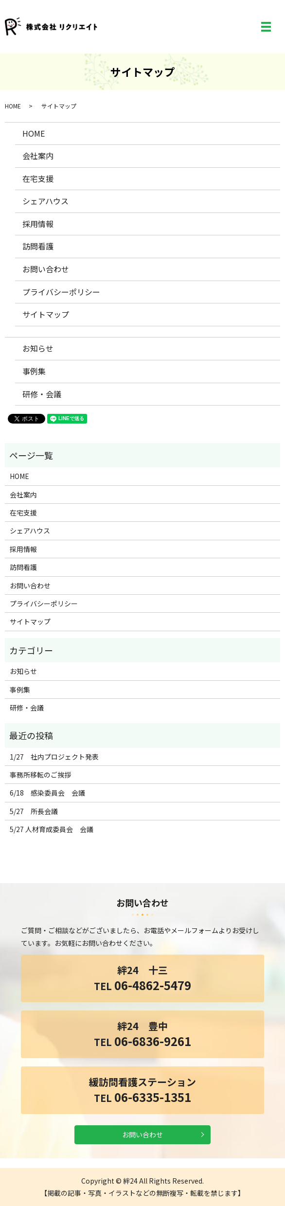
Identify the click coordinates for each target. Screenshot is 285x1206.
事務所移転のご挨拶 (40, 775)
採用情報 (37, 224)
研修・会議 (41, 394)
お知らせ (37, 348)
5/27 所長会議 (34, 811)
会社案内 (37, 155)
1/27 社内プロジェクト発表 (54, 757)
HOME (13, 106)
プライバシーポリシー (61, 292)
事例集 (34, 371)
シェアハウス (45, 201)
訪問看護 (37, 246)
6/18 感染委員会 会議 (47, 793)
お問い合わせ (45, 269)
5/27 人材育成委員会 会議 (51, 829)
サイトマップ (45, 314)
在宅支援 (37, 178)
